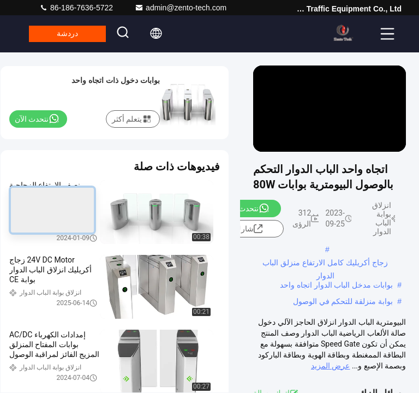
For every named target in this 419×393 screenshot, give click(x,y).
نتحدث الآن (246, 208)
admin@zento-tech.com (180, 7)
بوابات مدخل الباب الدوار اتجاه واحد (336, 285)
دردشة (71, 33)
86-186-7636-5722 (76, 7)
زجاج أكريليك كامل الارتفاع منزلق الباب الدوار (324, 263)
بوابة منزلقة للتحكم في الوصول (343, 301)
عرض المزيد (330, 365)
